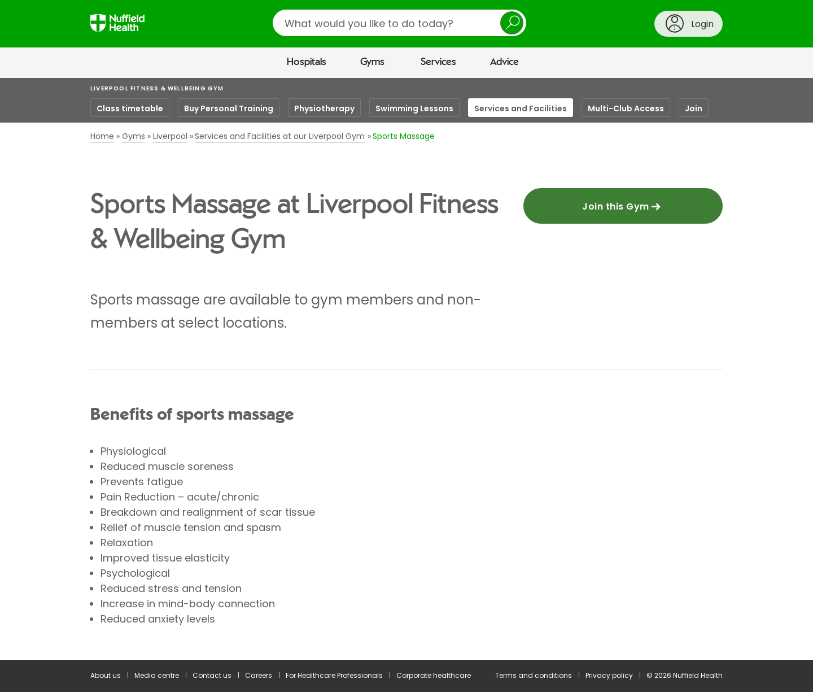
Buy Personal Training (228, 108)
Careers (258, 675)
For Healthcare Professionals (334, 675)
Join (693, 108)
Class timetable (130, 108)
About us (105, 675)
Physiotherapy (324, 108)
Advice (504, 62)
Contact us (212, 675)
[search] (399, 23)
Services (438, 62)
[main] (406, 369)
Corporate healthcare (433, 675)
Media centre (156, 675)
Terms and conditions (533, 675)
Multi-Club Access (626, 108)
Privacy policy (609, 675)
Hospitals (306, 62)
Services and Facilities (520, 108)
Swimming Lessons (414, 108)
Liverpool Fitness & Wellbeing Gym (157, 88)
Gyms (372, 62)
